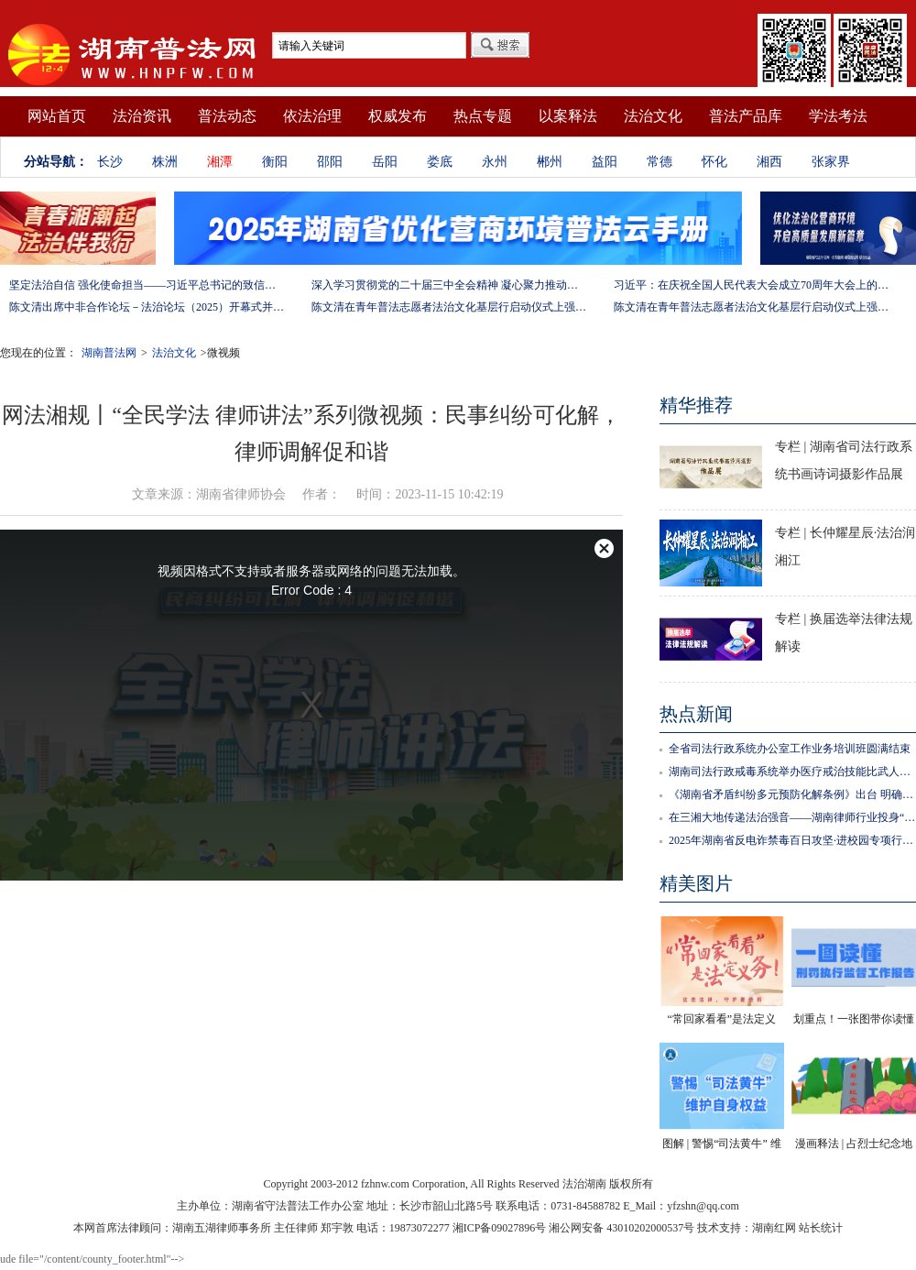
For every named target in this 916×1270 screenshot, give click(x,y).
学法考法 (838, 116)
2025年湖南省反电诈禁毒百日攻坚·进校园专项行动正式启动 (792, 840)
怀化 (714, 162)
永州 (494, 162)
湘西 (769, 162)
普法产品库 (745, 116)
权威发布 (397, 116)
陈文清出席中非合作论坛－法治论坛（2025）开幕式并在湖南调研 (146, 307)
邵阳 (330, 162)
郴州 (549, 162)
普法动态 (227, 116)
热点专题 (482, 116)
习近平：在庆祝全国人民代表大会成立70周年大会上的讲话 (751, 285)
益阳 (604, 162)
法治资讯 (142, 116)
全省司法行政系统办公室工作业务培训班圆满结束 (790, 748)
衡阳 (275, 162)
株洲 (165, 162)
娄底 (440, 162)
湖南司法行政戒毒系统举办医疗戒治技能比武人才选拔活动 (792, 771)
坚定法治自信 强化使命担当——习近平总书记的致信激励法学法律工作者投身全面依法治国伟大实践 (146, 285)
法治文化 (653, 116)
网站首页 (56, 116)
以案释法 (568, 116)
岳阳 (385, 162)
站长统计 (821, 1227)
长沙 (110, 162)
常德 (659, 162)
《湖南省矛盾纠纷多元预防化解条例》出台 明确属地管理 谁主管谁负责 (792, 794)
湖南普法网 (109, 352)
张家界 (831, 162)
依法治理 (312, 116)
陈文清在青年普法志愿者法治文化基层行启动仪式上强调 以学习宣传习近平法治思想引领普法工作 (448, 307)
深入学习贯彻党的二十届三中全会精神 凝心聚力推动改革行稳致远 (448, 285)
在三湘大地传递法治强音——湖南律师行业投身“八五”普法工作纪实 (792, 817)
